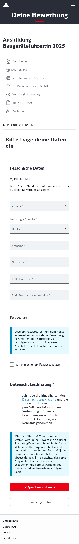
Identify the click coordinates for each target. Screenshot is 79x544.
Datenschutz (9, 526)
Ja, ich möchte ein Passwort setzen (37, 364)
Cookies (7, 532)
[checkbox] (12, 364)
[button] (73, 4)
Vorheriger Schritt (41, 502)
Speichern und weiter (42, 487)
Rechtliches (9, 538)
